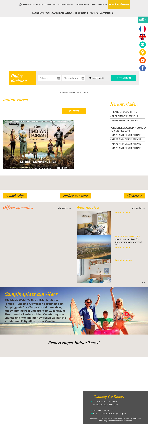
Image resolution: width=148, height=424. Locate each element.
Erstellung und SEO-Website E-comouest (115, 420)
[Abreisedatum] (73, 78)
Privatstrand (50, 4)
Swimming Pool (83, 4)
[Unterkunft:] (98, 78)
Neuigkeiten (88, 207)
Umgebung (102, 4)
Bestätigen (124, 78)
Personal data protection (101, 13)
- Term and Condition (124, 120)
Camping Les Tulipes (109, 397)
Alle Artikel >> (64, 208)
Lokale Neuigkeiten (127, 236)
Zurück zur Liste (75, 196)
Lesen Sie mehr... (123, 212)
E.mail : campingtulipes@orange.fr (110, 413)
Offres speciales (18, 207)
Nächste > (134, 196)
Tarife (93, 4)
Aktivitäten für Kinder (119, 4)
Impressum (94, 418)
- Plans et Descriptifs (123, 111)
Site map (125, 418)
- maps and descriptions (125, 135)
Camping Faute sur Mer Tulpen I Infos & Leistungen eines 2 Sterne (60, 13)
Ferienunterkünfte (66, 4)
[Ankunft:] (49, 78)
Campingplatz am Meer (33, 4)
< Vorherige (15, 196)
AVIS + (142, 19)
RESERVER (74, 111)
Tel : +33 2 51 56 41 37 (104, 410)
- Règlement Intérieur (124, 116)
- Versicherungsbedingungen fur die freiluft (127, 127)
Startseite (64, 92)
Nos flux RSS (136, 418)
